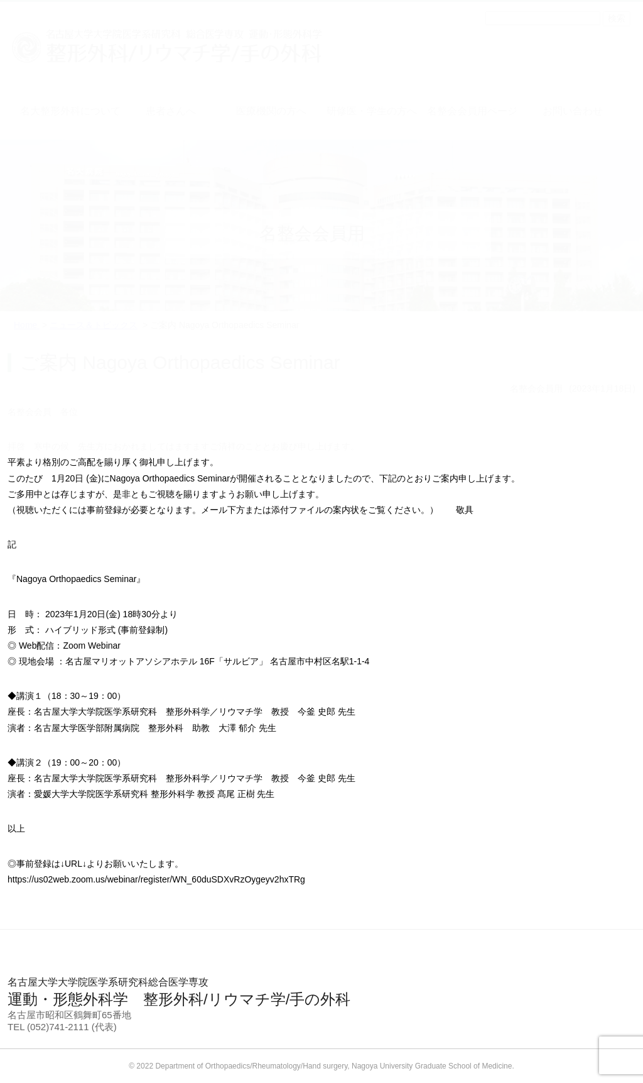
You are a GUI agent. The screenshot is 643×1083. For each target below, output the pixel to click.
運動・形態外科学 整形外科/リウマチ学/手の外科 (321, 992)
